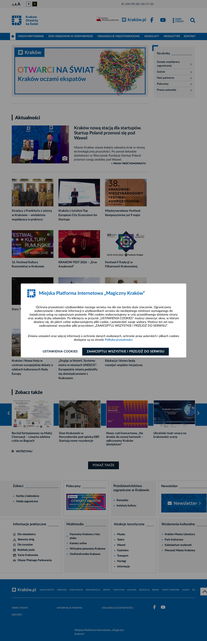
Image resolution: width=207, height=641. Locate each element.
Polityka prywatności (118, 339)
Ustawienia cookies (60, 351)
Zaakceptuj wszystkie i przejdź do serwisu (125, 351)
